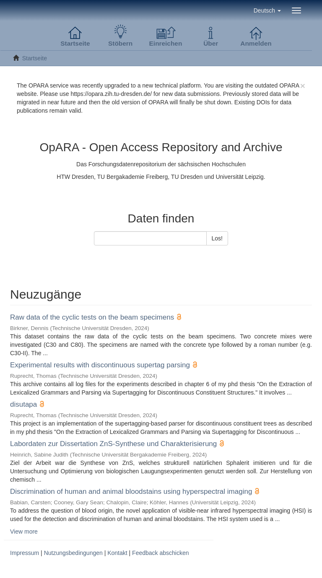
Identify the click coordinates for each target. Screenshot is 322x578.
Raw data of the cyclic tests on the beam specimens (92, 317)
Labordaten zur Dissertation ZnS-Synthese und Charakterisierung (113, 444)
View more (24, 531)
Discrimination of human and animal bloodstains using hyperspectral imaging (131, 491)
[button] (267, 10)
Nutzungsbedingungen (73, 553)
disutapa (23, 404)
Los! (217, 238)
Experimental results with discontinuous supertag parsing (100, 365)
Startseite (34, 58)
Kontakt (117, 553)
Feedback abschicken (160, 553)
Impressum (24, 553)
